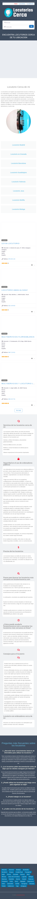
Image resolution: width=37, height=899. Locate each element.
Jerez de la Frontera (13, 876)
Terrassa (31, 883)
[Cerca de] (15, 27)
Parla (11, 881)
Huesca (22, 874)
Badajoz (18, 869)
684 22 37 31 (11, 399)
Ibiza (28, 874)
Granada (15, 874)
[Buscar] (18, 22)
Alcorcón (11, 869)
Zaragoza (23, 886)
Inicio (15, 4)
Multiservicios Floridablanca (18, 337)
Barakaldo (26, 869)
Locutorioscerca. (20, 895)
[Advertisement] (18, 59)
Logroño (24, 876)
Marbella (11, 879)
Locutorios (22, 4)
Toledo (3, 886)
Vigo (17, 886)
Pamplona (4, 881)
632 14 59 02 (11, 305)
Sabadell (22, 881)
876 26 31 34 (11, 259)
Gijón (3, 874)
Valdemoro (11, 886)
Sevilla (17, 883)
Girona (9, 874)
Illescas (4, 876)
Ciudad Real (19, 872)
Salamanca (30, 881)
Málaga (31, 876)
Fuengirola (28, 872)
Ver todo (18, 410)
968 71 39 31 (11, 352)
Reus (16, 881)
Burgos (11, 872)
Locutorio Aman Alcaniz (15, 290)
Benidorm (4, 872)
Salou (3, 883)
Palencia (30, 879)
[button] (33, 265)
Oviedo (24, 879)
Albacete (4, 869)
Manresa (4, 879)
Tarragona (24, 883)
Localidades (30, 4)
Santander (10, 883)
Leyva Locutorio (11, 243)
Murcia (18, 879)
